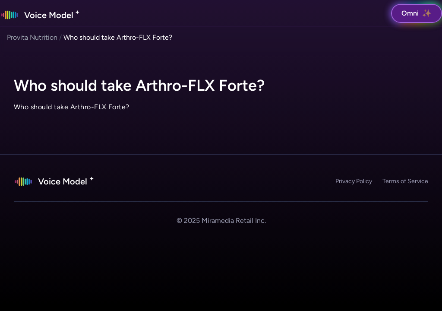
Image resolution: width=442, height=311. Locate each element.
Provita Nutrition (32, 37)
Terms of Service (405, 181)
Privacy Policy (353, 181)
